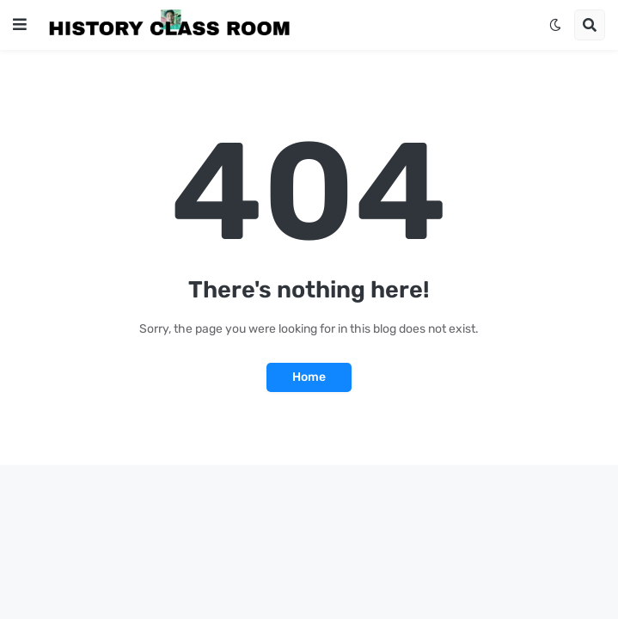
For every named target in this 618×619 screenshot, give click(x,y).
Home (309, 377)
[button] (20, 24)
